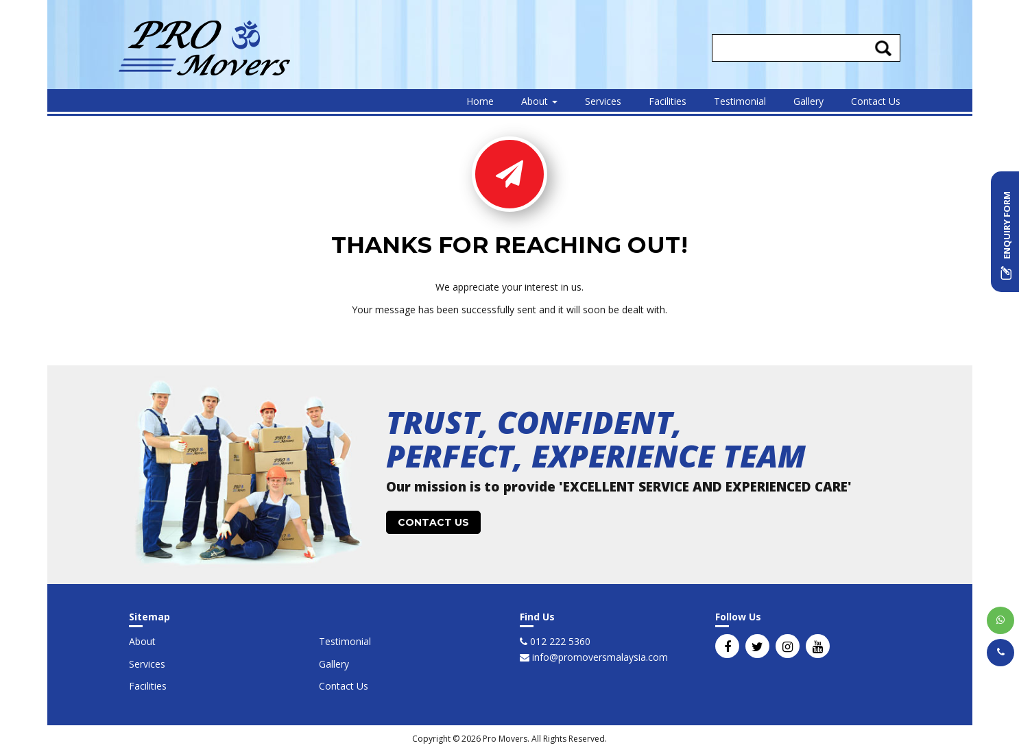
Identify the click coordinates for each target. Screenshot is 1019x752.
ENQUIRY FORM (1007, 235)
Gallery (808, 101)
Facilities (667, 101)
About (539, 101)
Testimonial (740, 101)
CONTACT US (433, 522)
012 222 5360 (558, 641)
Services (603, 101)
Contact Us (875, 101)
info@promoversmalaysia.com (598, 657)
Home (480, 101)
